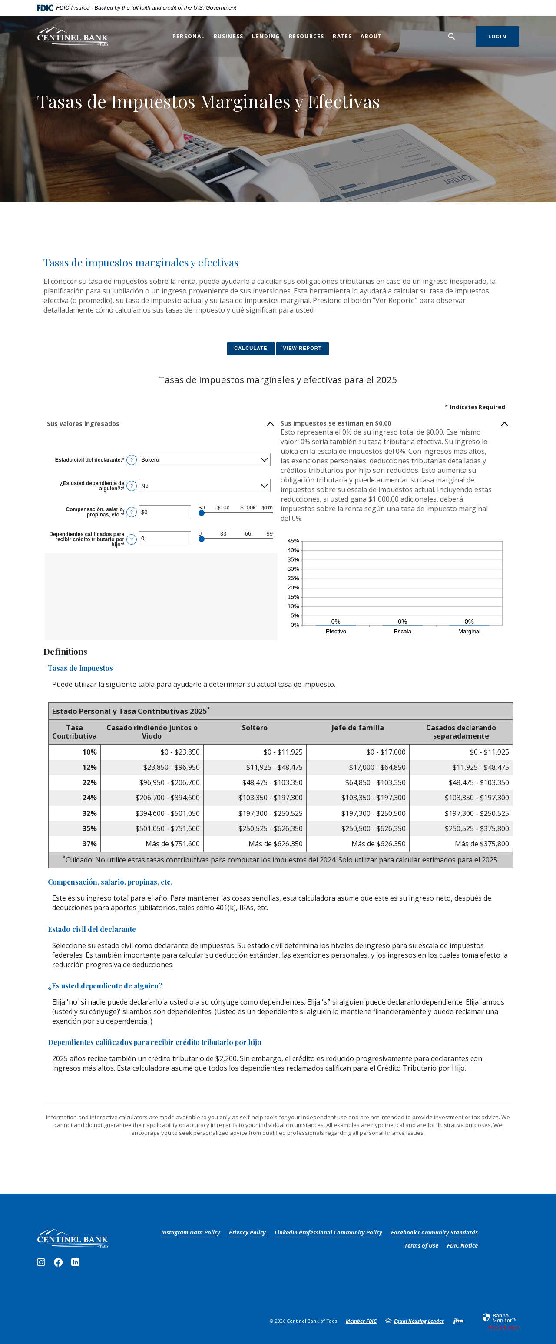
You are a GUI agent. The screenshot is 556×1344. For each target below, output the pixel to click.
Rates (342, 36)
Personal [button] (188, 36)
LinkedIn (77, 1264)
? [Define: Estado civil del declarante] (131, 459)
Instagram (43, 1264)
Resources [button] (306, 36)
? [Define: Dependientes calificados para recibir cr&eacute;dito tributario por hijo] (131, 539)
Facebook (60, 1264)
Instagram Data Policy (190, 1232)
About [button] (371, 36)
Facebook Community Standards (434, 1232)
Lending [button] (266, 36)
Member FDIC (361, 1320)
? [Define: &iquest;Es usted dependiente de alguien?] (131, 486)
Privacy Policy (247, 1232)
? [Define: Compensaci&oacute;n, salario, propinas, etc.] (131, 512)
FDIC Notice (462, 1245)
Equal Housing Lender (419, 1320)
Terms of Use (421, 1245)
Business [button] (229, 36)
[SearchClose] (452, 36)
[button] (161, 424)
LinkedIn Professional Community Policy (328, 1232)
